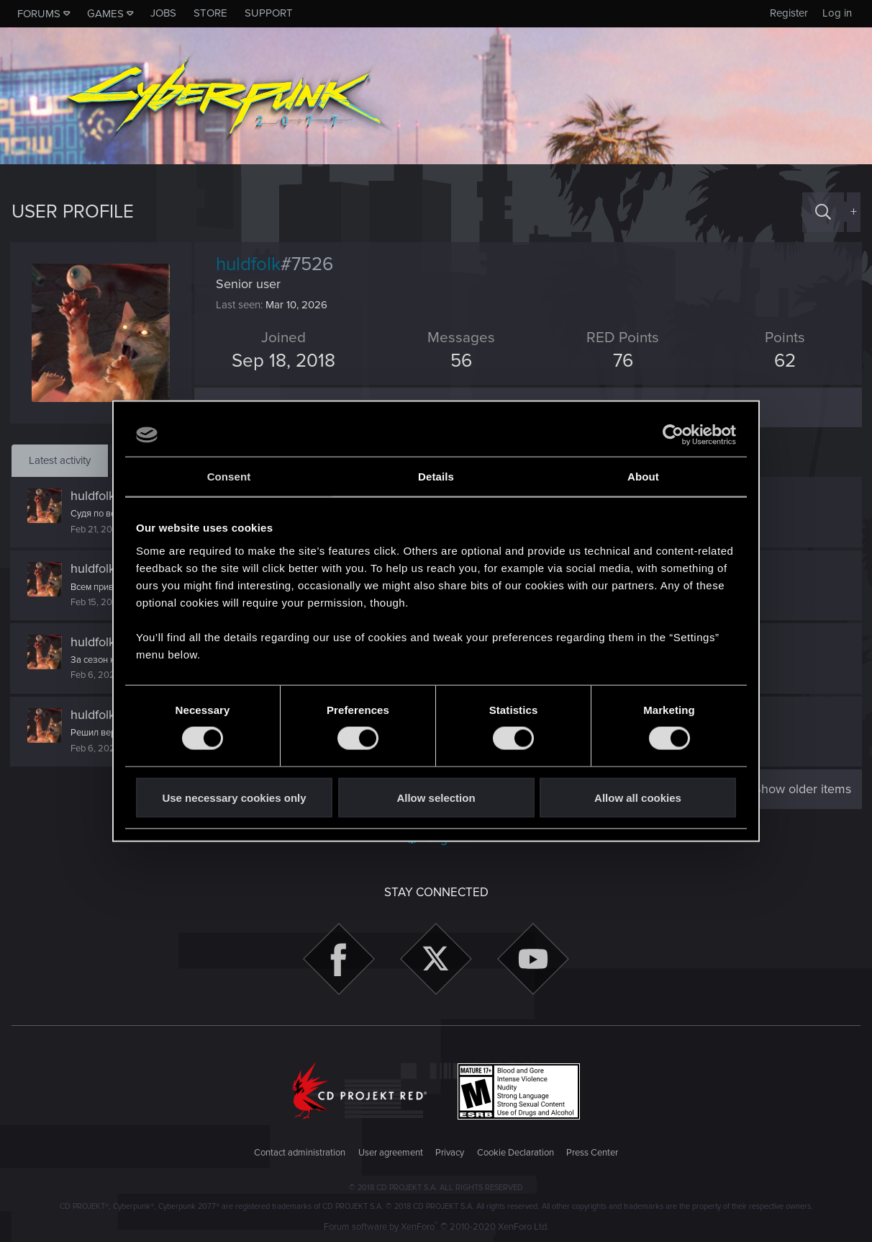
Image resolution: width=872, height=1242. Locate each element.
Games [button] (105, 13)
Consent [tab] (229, 476)
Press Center (592, 1152)
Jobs (163, 12)
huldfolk (94, 496)
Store (210, 12)
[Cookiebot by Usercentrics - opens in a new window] (673, 435)
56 (461, 360)
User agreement (390, 1152)
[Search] (823, 212)
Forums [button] (38, 13)
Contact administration (299, 1152)
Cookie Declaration (515, 1152)
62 (783, 360)
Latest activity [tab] (60, 460)
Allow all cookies (637, 797)
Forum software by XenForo (436, 1227)
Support (269, 12)
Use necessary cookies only (234, 797)
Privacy (449, 1152)
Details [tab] (436, 476)
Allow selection (435, 797)
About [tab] (643, 476)
